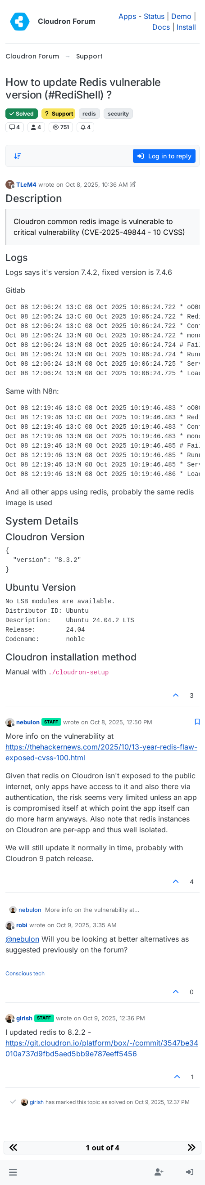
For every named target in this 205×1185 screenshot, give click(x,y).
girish (24, 1018)
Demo (181, 16)
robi (21, 925)
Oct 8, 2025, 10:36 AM (96, 184)
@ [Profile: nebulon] (22, 938)
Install (186, 26)
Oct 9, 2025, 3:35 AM (86, 925)
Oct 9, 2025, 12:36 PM (114, 1018)
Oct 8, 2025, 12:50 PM (121, 722)
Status (154, 16)
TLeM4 (26, 184)
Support (58, 113)
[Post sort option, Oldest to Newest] (17, 156)
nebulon (28, 722)
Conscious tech (25, 973)
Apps (127, 16)
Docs (161, 26)
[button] (13, 1172)
